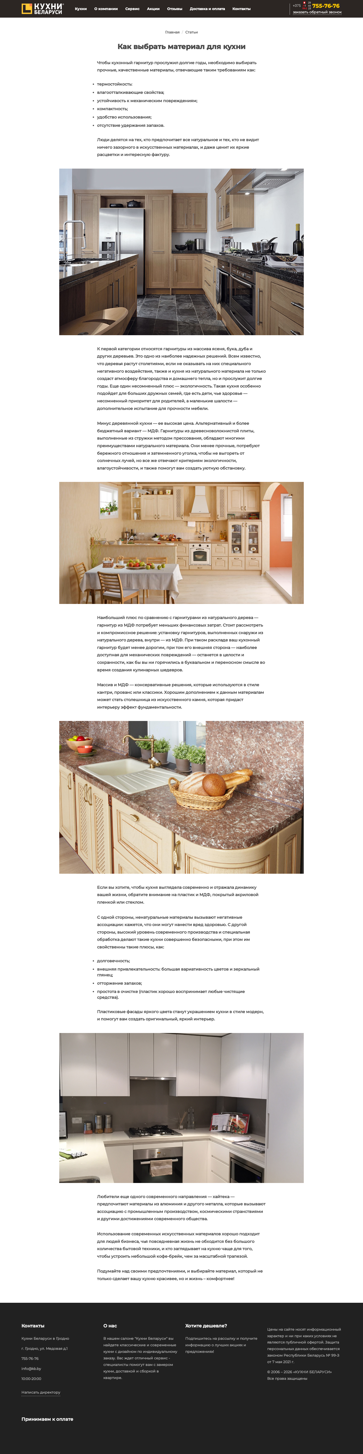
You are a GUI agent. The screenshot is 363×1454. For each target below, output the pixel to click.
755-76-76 (325, 6)
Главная (172, 32)
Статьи (191, 32)
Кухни (81, 9)
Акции (153, 9)
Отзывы (174, 9)
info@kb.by (31, 1368)
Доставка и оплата (207, 9)
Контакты (241, 9)
